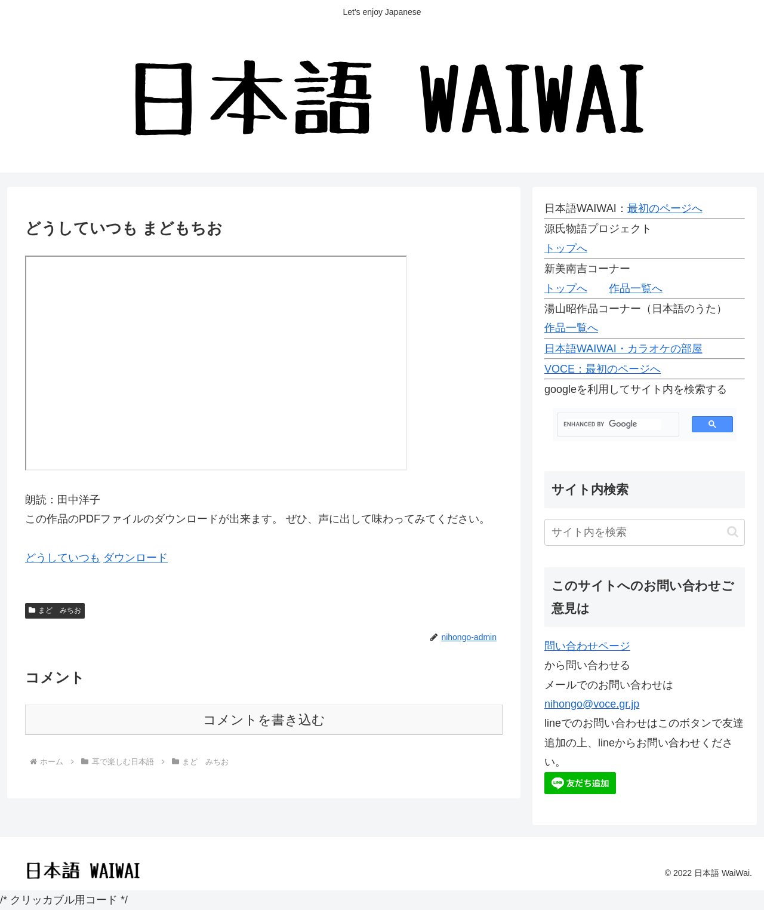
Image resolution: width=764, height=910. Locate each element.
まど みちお (55, 610)
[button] (732, 532)
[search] (612, 424)
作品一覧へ (636, 288)
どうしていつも (62, 558)
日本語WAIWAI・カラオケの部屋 (623, 349)
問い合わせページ (587, 646)
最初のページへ (665, 208)
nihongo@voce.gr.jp (591, 704)
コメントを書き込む (264, 719)
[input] (644, 532)
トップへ (565, 248)
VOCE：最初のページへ (602, 369)
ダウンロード (135, 558)
